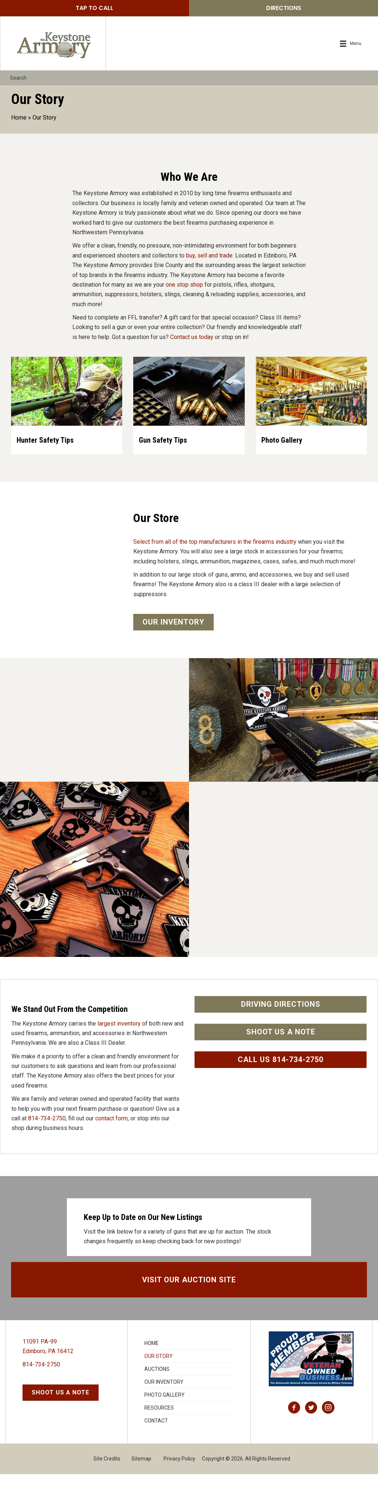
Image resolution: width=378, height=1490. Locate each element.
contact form (111, 1134)
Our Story (158, 1372)
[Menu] (350, 44)
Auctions (156, 1385)
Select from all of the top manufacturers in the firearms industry (214, 557)
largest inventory (119, 1039)
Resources (159, 1424)
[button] (94, 8)
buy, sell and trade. (210, 255)
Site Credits (106, 1474)
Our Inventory (163, 1398)
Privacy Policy (179, 1474)
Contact (156, 1436)
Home (19, 117)
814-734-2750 (47, 1134)
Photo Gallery (164, 1411)
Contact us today (191, 336)
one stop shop (184, 284)
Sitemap (141, 1474)
